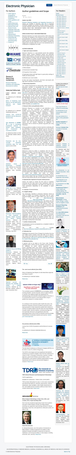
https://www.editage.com (39, 199)
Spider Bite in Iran (11, 188)
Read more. (25, 278)
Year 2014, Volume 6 (61, 24)
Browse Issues (60, 15)
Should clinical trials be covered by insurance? (62, 365)
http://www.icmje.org (44, 88)
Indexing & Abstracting (14, 35)
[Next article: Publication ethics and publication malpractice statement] (50, 263)
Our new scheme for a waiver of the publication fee (62, 118)
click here (24, 92)
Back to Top (67, 451)
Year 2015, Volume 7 (61, 65)
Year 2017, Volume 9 (61, 23)
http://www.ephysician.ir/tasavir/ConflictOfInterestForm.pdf (37, 229)
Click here (44, 23)
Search (49, 5)
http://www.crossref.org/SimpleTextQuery (32, 174)
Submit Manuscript (13, 23)
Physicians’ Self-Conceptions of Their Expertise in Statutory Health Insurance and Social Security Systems (13, 217)
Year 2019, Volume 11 (61, 19)
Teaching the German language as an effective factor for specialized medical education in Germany (62, 394)
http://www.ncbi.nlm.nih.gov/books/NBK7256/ (32, 163)
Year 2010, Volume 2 (61, 72)
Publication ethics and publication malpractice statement (14, 31)
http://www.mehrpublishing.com (34, 200)
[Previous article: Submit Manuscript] (25, 263)
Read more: (30, 361)
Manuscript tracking (13, 24)
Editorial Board (12, 34)
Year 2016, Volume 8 (61, 26)
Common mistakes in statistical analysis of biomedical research (62, 145)
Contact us (11, 42)
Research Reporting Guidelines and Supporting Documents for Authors (13, 84)
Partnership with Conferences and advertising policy (12, 39)
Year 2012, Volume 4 (61, 68)
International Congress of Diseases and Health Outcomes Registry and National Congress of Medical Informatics (62, 255)
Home (57, 13)
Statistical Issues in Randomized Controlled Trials (13, 165)
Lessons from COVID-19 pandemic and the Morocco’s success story (13, 116)
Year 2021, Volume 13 (61, 16)
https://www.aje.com (48, 198)
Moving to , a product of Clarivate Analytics (62, 129)
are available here (35, 104)
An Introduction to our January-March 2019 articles (61, 112)
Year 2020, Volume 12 (61, 18)
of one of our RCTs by (61, 123)
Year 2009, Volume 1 (61, 73)
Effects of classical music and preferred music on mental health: (62, 339)
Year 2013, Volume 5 (61, 67)
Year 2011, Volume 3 (61, 70)
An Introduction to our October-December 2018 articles (62, 172)
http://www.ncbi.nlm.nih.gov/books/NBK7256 (32, 156)
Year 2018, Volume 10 (61, 21)
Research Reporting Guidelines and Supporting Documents (37, 22)
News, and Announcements (60, 76)
